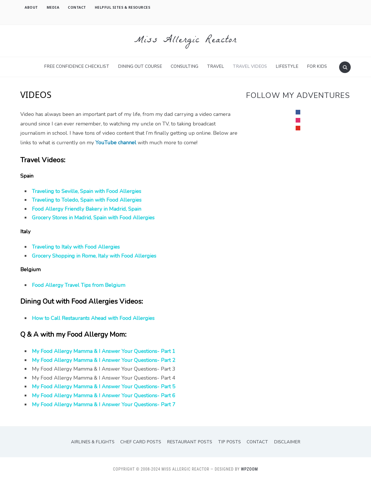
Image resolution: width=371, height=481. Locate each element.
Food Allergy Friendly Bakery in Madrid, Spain (86, 208)
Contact (77, 7)
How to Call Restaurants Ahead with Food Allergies (93, 318)
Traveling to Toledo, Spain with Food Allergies (86, 199)
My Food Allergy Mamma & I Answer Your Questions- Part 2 (103, 360)
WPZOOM (249, 469)
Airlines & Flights (92, 442)
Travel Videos (250, 66)
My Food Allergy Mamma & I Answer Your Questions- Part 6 (103, 395)
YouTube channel (115, 142)
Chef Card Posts (140, 442)
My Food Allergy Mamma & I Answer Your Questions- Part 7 (103, 404)
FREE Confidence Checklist (76, 66)
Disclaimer (287, 442)
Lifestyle (287, 66)
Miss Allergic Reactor (185, 41)
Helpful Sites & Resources (122, 7)
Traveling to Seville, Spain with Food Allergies (86, 191)
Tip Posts (229, 442)
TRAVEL (215, 66)
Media (53, 7)
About (31, 7)
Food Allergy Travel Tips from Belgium (78, 285)
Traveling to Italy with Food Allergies (76, 246)
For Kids (317, 66)
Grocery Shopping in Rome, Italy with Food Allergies (94, 255)
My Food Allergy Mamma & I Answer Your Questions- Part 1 (103, 351)
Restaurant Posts (189, 442)
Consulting (184, 66)
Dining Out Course (140, 66)
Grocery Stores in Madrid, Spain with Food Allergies (93, 217)
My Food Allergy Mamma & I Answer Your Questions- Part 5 (103, 386)
